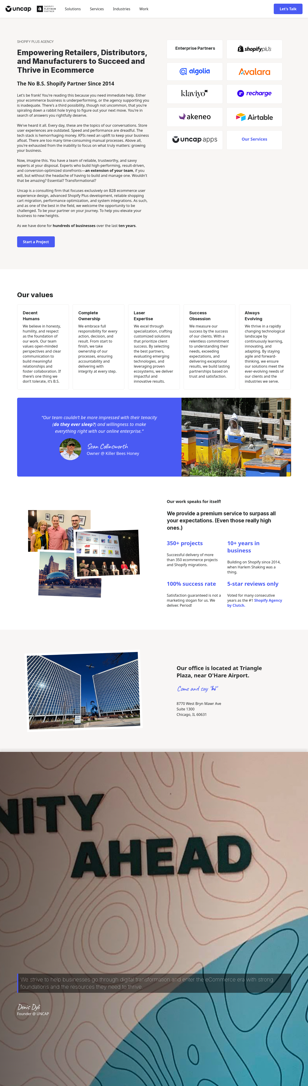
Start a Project (36, 241)
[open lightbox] (59, 531)
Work (144, 8)
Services (97, 8)
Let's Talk (288, 8)
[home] (30, 9)
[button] (72, 9)
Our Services (254, 139)
